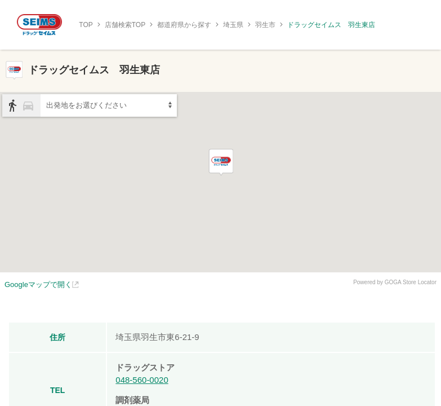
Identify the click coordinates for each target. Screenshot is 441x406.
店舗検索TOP (125, 25)
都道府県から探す (184, 25)
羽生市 (265, 25)
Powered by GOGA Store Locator (394, 282)
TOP (85, 25)
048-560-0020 (141, 380)
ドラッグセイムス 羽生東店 (331, 25)
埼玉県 (233, 25)
